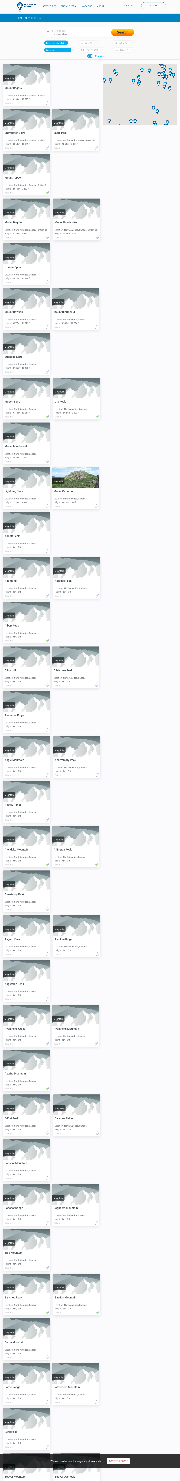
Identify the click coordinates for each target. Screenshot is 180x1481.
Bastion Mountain (65, 984)
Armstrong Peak (64, 670)
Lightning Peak (64, 356)
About (133, 1448)
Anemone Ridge (64, 536)
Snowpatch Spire (65, 88)
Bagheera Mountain (17, 939)
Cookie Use (87, 1476)
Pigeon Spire (12, 312)
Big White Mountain (17, 1297)
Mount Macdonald (16, 356)
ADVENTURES (49, 6)
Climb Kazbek (98, 1434)
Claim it (8, 103)
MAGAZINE (86, 6)
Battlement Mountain (18, 1073)
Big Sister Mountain (67, 1252)
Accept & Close (118, 1461)
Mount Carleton (14, 401)
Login (153, 5)
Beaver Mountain (15, 1118)
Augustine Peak (14, 760)
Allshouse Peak (14, 536)
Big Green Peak (14, 1252)
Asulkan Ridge (63, 715)
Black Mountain (64, 1342)
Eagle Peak (11, 132)
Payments (73, 1476)
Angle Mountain (14, 580)
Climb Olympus (99, 1439)
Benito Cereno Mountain (69, 1163)
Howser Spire (13, 222)
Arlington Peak (14, 670)
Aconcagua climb (63, 1429)
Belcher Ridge (13, 1163)
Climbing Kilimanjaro (26, 1434)
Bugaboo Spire (64, 267)
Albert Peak (12, 491)
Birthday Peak (63, 1297)
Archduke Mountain (67, 625)
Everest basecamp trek (141, 1429)
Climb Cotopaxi (99, 1429)
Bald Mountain (64, 939)
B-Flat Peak (12, 849)
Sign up (128, 5)
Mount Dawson (64, 222)
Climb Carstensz (62, 1439)
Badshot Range (64, 894)
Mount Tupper (63, 132)
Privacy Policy (57, 1476)
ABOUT (100, 6)
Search (123, 32)
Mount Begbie (13, 177)
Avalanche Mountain (17, 804)
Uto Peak (60, 312)
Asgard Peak (12, 715)
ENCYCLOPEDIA (68, 6)
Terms (44, 1476)
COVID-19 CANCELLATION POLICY (127, 1476)
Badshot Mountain (16, 894)
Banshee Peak (13, 984)
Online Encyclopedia (28, 18)
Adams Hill (11, 446)
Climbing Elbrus (24, 1429)
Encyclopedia (61, 1448)
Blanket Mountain (65, 1387)
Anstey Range (13, 625)
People (95, 1452)
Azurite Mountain (65, 804)
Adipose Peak (63, 446)
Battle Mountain (14, 1028)
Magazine (97, 1448)
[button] (138, 77)
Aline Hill (60, 491)
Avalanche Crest (65, 760)
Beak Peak (61, 1073)
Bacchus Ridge (64, 849)
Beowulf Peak (13, 1207)
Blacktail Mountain (16, 1387)
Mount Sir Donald (15, 267)
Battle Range (62, 1028)
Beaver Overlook (65, 1118)
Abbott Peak (62, 401)
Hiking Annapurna (138, 1434)
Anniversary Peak (65, 580)
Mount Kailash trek (139, 1439)
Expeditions (60, 1452)
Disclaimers (101, 1476)
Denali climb (60, 1434)
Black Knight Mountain (18, 1342)
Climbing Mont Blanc (26, 1439)
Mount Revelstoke (66, 177)
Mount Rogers (13, 88)
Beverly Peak (63, 1207)
